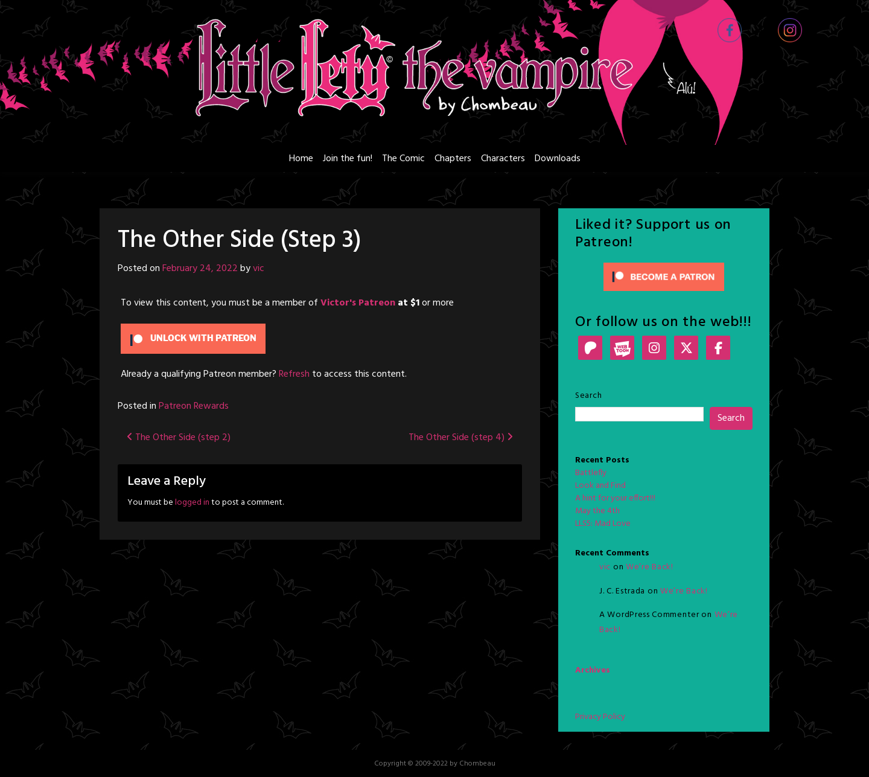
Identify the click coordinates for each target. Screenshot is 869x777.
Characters (503, 159)
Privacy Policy (600, 717)
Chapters (452, 159)
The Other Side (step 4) (461, 438)
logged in (192, 503)
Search (588, 395)
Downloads (558, 159)
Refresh (294, 374)
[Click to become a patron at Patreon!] (663, 277)
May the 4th (597, 511)
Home (301, 159)
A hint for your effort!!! (615, 498)
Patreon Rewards (194, 406)
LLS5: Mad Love (603, 524)
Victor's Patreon (357, 303)
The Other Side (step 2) (179, 438)
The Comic (403, 159)
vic (258, 269)
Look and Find (600, 486)
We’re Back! (649, 567)
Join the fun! (347, 159)
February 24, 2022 (200, 269)
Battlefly (590, 473)
